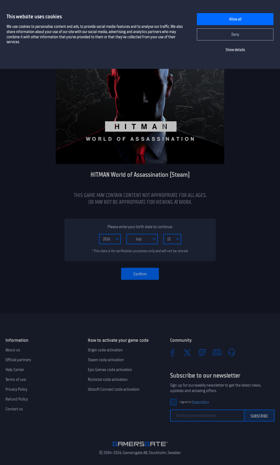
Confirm (140, 274)
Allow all (235, 19)
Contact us (14, 409)
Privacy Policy (16, 389)
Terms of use (15, 379)
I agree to (194, 402)
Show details (235, 49)
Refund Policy (16, 399)
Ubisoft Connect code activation (113, 389)
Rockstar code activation (108, 379)
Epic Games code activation (110, 369)
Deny (235, 34)
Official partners (18, 360)
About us (12, 350)
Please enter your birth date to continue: (140, 226)
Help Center (14, 369)
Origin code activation (105, 350)
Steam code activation (106, 360)
